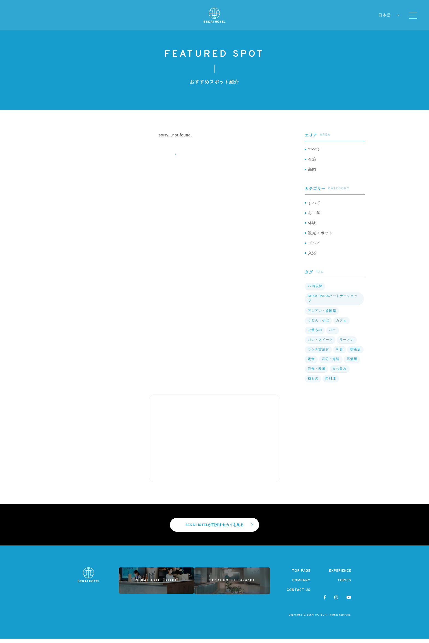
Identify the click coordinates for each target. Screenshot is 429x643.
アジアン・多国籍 (322, 315)
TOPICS (344, 584)
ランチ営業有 (318, 353)
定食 (311, 363)
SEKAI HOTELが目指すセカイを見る (219, 529)
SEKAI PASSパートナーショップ (333, 302)
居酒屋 (351, 363)
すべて (314, 149)
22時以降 (315, 290)
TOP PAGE (301, 575)
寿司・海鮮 (330, 363)
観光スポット (320, 236)
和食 (339, 353)
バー (331, 334)
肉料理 (330, 382)
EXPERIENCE (339, 575)
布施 (312, 160)
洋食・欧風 (316, 372)
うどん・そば (318, 324)
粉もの (313, 382)
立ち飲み (339, 372)
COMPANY (301, 584)
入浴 (312, 257)
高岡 (312, 170)
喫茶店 (354, 353)
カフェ (340, 324)
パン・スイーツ (320, 343)
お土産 (314, 215)
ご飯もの (315, 334)
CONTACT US (298, 594)
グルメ (314, 246)
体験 (312, 225)
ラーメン (346, 343)
